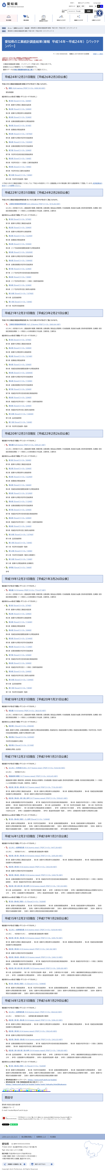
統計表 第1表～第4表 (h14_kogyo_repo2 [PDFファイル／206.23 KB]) (36, 1020)
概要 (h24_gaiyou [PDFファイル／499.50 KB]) (27, 88)
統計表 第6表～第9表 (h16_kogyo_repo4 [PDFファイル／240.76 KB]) (36, 875)
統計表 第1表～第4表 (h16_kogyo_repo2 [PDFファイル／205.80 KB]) (36, 855)
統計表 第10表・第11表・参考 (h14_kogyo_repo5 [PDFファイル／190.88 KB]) (38, 1050)
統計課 (27, 28)
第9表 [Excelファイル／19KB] (20, 167)
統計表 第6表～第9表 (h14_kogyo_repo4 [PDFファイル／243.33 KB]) (36, 1039)
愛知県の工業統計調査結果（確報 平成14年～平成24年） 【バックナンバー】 (31, 31)
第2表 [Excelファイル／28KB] (20, 468)
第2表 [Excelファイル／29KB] (20, 614)
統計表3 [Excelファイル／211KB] (21, 745)
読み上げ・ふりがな (83, 3)
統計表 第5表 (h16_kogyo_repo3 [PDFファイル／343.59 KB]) (33, 867)
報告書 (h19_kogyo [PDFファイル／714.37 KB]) (27, 590)
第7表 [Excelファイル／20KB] (20, 150)
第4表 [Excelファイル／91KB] (20, 125)
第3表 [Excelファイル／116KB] (20, 622)
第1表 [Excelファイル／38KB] (20, 101)
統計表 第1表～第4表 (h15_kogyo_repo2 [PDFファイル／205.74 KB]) (36, 938)
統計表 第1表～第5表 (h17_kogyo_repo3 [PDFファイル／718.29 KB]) (35, 787)
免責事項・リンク (41, 1136)
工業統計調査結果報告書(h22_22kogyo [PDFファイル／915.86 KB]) (34, 204)
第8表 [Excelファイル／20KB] (20, 397)
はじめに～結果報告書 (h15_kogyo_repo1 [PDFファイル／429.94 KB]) (35, 929)
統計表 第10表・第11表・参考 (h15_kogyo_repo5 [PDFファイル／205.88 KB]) (38, 968)
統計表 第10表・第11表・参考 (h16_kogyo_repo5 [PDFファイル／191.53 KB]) (38, 886)
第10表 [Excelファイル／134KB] (21, 679)
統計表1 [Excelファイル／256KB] (21, 726)
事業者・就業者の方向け (43, 20)
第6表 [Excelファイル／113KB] (20, 647)
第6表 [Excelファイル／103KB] (20, 142)
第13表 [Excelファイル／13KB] (20, 559)
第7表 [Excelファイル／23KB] (20, 269)
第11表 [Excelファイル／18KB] (20, 302)
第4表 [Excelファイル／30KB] (20, 630)
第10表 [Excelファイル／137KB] (21, 293)
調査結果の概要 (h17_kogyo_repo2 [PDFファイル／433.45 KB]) (33, 776)
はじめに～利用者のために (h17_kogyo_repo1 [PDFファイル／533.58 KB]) (37, 768)
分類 (96, 20)
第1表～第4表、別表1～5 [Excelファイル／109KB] (27, 983)
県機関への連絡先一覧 (14, 1164)
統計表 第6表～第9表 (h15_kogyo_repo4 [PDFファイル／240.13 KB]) (36, 957)
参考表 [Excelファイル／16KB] (20, 567)
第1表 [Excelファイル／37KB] (20, 219)
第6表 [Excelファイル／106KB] (20, 260)
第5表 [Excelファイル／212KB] (20, 493)
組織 (78, 20)
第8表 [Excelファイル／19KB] (20, 277)
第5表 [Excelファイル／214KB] (20, 638)
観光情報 (26, 20)
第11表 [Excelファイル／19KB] (20, 688)
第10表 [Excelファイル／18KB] (20, 175)
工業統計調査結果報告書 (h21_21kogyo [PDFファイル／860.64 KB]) (35, 324)
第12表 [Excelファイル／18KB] (20, 551)
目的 (61, 20)
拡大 (78, 6)
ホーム (10, 28)
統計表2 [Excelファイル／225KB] (21, 737)
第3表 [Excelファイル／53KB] (20, 117)
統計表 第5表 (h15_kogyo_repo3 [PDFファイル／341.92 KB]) (33, 949)
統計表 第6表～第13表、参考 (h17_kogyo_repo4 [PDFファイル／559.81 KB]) (38, 798)
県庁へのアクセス (40, 1164)
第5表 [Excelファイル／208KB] (21, 372)
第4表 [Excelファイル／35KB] (20, 364)
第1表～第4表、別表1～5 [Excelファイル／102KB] (27, 901)
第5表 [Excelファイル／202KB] (21, 252)
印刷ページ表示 (98, 54)
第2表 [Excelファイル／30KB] (20, 109)
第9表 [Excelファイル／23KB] (20, 285)
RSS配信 (53, 1136)
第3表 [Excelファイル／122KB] (20, 236)
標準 (83, 6)
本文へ (72, 3)
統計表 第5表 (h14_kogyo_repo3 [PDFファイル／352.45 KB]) (33, 1031)
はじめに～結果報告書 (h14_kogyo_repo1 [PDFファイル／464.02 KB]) (35, 1012)
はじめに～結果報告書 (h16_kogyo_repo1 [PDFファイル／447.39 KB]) (35, 847)
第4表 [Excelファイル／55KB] (20, 244)
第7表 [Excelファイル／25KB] (20, 389)
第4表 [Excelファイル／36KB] (20, 485)
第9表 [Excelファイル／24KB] (20, 406)
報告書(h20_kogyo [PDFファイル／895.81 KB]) (27, 445)
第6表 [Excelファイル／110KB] (20, 381)
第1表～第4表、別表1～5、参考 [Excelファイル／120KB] (29, 819)
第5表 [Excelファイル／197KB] (20, 134)
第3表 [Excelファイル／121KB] (20, 356)
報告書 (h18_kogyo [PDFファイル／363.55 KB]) (27, 710)
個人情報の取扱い (27, 1136)
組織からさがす (18, 28)
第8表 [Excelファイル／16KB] (20, 158)
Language (97, 3)
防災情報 (8, 20)
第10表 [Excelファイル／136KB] (21, 414)
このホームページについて (10, 1136)
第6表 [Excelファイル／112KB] (20, 501)
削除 (55, 31)
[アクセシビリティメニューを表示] (99, 13)
